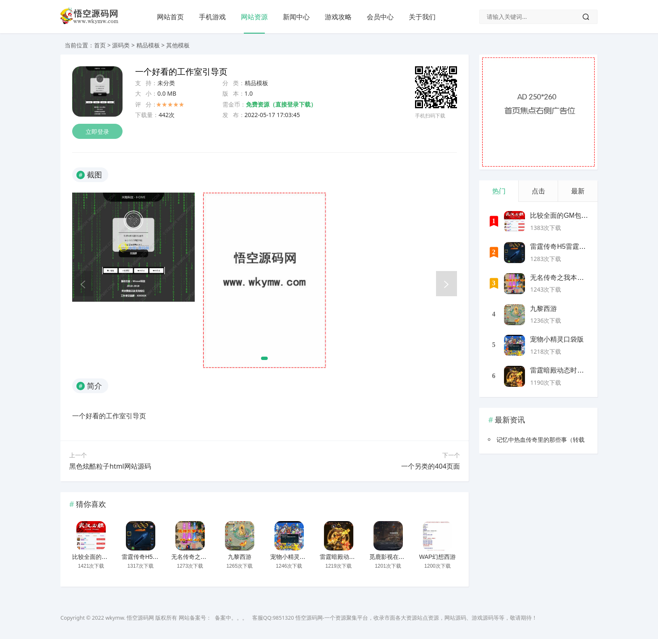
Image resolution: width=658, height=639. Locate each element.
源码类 (121, 45)
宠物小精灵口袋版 (293, 556)
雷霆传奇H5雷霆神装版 (152, 556)
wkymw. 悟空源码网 (129, 617)
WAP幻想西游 (437, 556)
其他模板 (178, 45)
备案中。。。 (231, 617)
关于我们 (422, 16)
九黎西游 (239, 556)
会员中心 (380, 16)
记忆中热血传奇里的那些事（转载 (540, 439)
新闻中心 (296, 16)
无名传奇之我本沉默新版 (203, 556)
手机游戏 (212, 16)
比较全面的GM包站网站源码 (109, 556)
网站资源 (254, 16)
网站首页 (170, 16)
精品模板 (148, 45)
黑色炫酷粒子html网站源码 (110, 466)
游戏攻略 (338, 16)
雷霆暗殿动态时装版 (346, 556)
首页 (100, 45)
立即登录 (97, 132)
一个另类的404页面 (430, 466)
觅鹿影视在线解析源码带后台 (407, 556)
